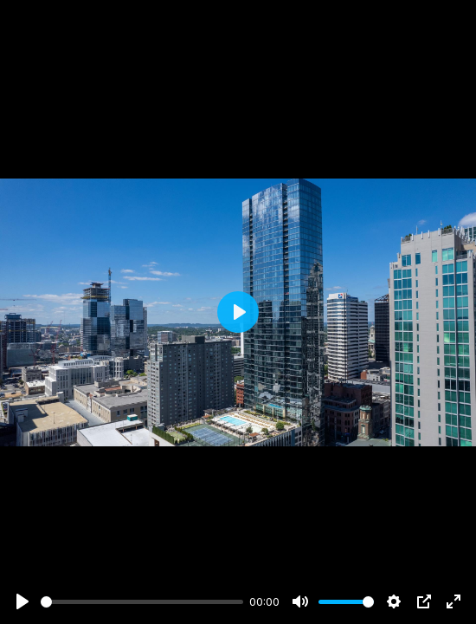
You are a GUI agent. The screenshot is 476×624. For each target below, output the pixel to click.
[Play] (22, 601)
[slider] (142, 602)
